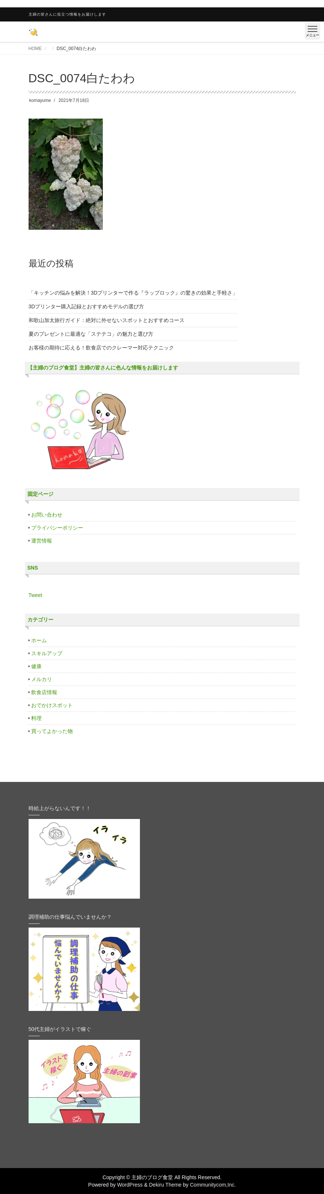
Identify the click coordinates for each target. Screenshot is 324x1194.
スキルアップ (46, 653)
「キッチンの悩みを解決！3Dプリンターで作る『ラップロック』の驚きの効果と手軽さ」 (133, 293)
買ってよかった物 (52, 731)
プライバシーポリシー (57, 528)
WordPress (130, 1185)
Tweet (35, 595)
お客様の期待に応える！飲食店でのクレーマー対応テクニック (101, 348)
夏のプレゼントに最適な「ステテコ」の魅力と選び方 (91, 334)
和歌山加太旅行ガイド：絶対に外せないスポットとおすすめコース (106, 320)
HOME (35, 48)
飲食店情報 (44, 692)
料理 (36, 718)
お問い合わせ (46, 515)
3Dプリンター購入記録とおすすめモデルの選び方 (86, 306)
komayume (40, 100)
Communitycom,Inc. (213, 1185)
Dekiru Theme (165, 1185)
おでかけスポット (52, 705)
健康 (36, 666)
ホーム (39, 640)
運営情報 (41, 541)
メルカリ (41, 679)
